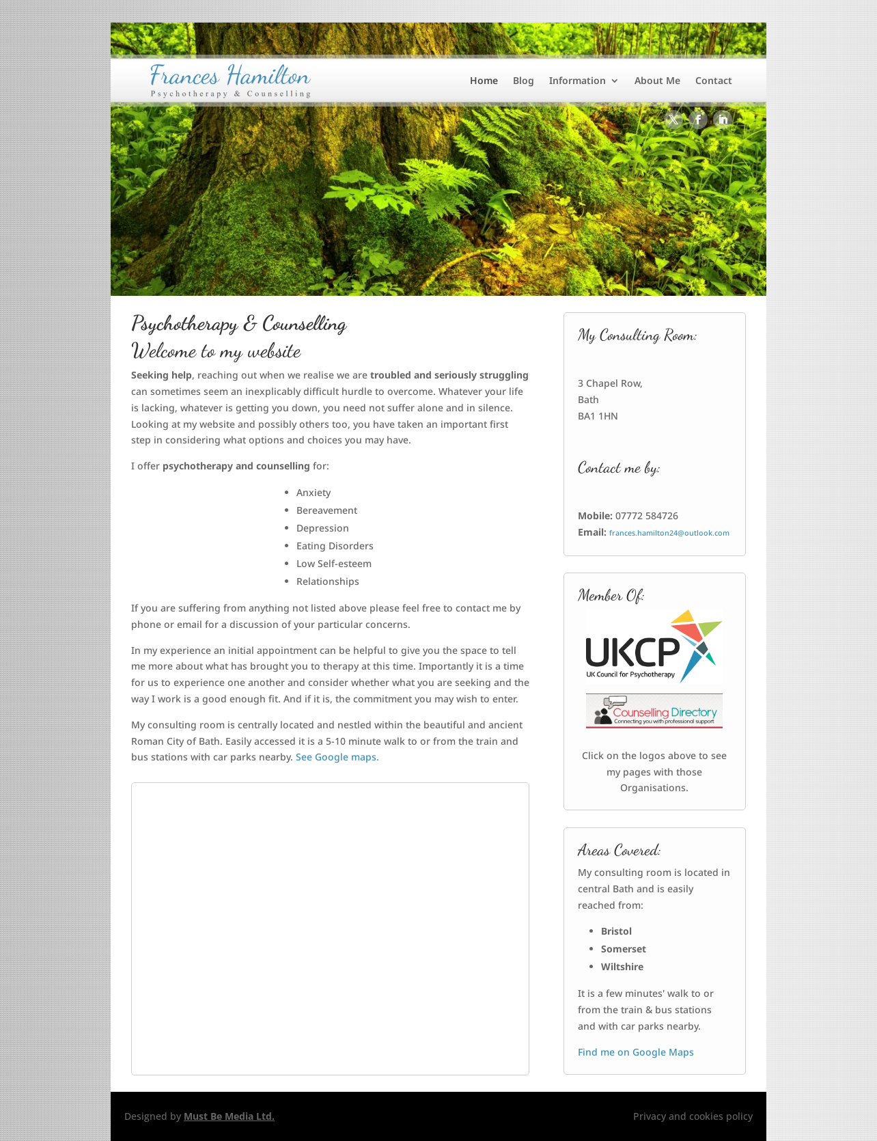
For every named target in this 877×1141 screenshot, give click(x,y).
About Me (657, 80)
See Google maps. (337, 756)
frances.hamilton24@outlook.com (669, 533)
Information (577, 80)
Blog (523, 80)
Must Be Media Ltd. (229, 1116)
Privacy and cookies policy (693, 1116)
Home (484, 80)
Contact (713, 80)
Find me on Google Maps (636, 1051)
